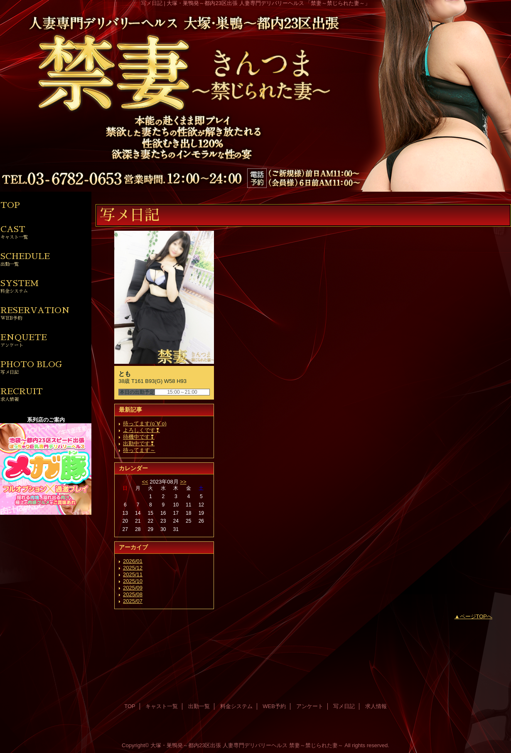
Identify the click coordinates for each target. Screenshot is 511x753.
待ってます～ (139, 450)
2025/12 (132, 568)
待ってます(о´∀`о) (145, 423)
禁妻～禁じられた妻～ (316, 745)
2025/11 (132, 574)
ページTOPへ (476, 616)
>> (183, 482)
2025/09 (132, 588)
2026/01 (132, 561)
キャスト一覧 (161, 706)
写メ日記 (344, 706)
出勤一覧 (199, 706)
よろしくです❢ (141, 430)
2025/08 (132, 594)
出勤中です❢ (139, 443)
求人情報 (376, 706)
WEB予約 (274, 706)
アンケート (309, 706)
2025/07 (132, 601)
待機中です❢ (139, 437)
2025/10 (132, 581)
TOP (10, 205)
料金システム (236, 706)
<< (145, 482)
